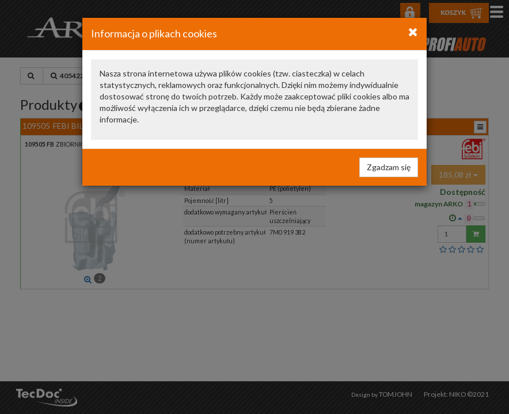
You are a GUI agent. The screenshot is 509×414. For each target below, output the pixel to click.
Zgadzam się (389, 167)
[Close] (413, 31)
